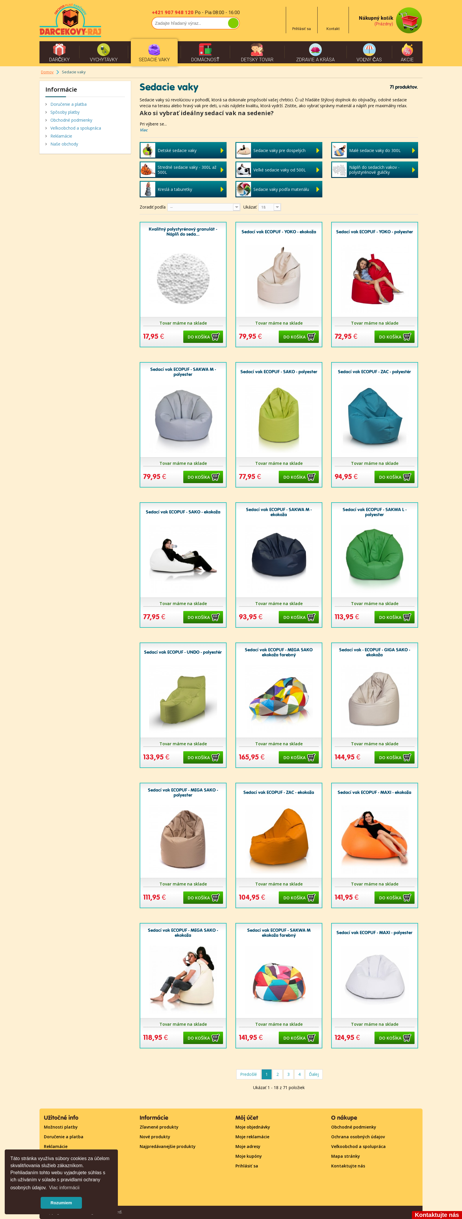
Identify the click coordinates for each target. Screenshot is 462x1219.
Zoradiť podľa (153, 207)
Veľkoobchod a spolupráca (75, 128)
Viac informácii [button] (64, 1187)
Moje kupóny (248, 1156)
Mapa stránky (345, 1156)
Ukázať (250, 207)
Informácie (61, 89)
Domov (47, 72)
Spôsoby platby (64, 112)
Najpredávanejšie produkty (168, 1146)
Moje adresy (247, 1146)
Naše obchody (63, 144)
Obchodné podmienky (70, 120)
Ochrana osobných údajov (358, 1136)
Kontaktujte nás (348, 1166)
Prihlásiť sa (246, 1166)
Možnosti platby (61, 1127)
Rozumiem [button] (61, 1202)
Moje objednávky (252, 1127)
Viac (144, 130)
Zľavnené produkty (159, 1127)
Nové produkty (155, 1136)
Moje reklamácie (252, 1136)
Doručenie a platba (68, 104)
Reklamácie (60, 136)
